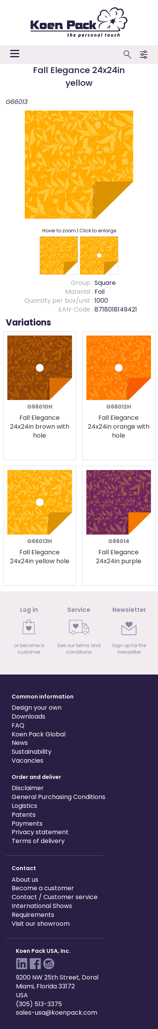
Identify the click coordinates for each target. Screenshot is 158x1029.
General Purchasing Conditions (58, 796)
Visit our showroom (41, 923)
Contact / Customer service (55, 897)
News (20, 742)
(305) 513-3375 (39, 1004)
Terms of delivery (38, 840)
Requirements (33, 914)
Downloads (28, 716)
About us (25, 879)
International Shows (42, 905)
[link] (29, 633)
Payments (27, 823)
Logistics (24, 805)
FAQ (18, 725)
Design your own (37, 707)
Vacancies (27, 760)
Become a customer (43, 888)
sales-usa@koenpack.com (56, 1012)
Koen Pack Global (38, 734)
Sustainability (32, 751)
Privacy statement (40, 832)
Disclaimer (28, 788)
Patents (24, 814)
